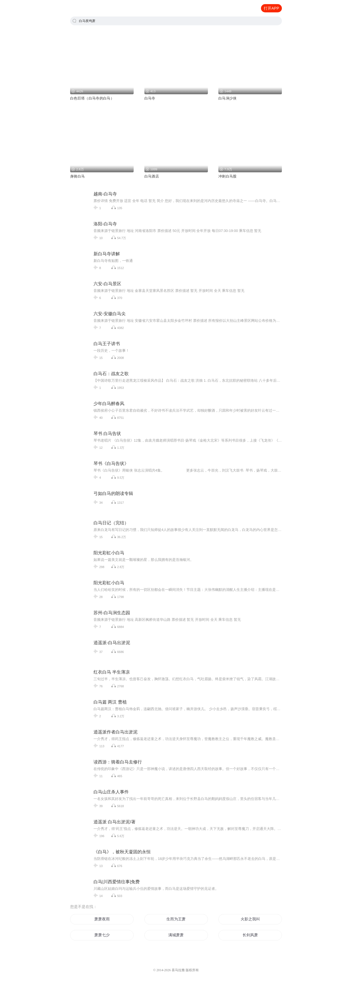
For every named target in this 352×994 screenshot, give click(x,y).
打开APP (271, 8)
